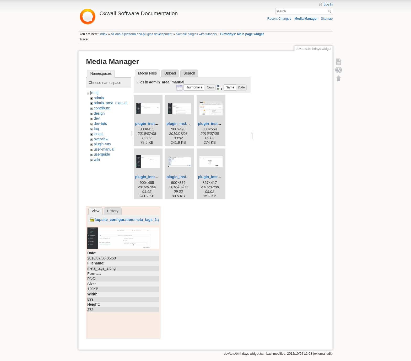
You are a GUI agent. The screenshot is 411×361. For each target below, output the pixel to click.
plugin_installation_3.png (220, 123)
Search (330, 11)
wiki (97, 159)
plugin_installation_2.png (188, 123)
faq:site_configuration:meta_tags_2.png (129, 219)
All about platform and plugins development (141, 34)
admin (99, 98)
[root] (94, 93)
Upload (170, 73)
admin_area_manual (110, 103)
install (98, 134)
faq (96, 128)
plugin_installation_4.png (157, 177)
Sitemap (327, 18)
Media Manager (306, 18)
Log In (328, 4)
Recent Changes (279, 18)
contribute (102, 108)
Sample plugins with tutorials (196, 34)
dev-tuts (100, 123)
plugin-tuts (102, 144)
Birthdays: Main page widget (242, 34)
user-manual (104, 149)
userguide (102, 154)
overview (101, 139)
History (112, 211)
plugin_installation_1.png (157, 123)
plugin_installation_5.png (188, 177)
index (103, 34)
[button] (193, 87)
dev (97, 118)
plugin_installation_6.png (220, 177)
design (99, 113)
